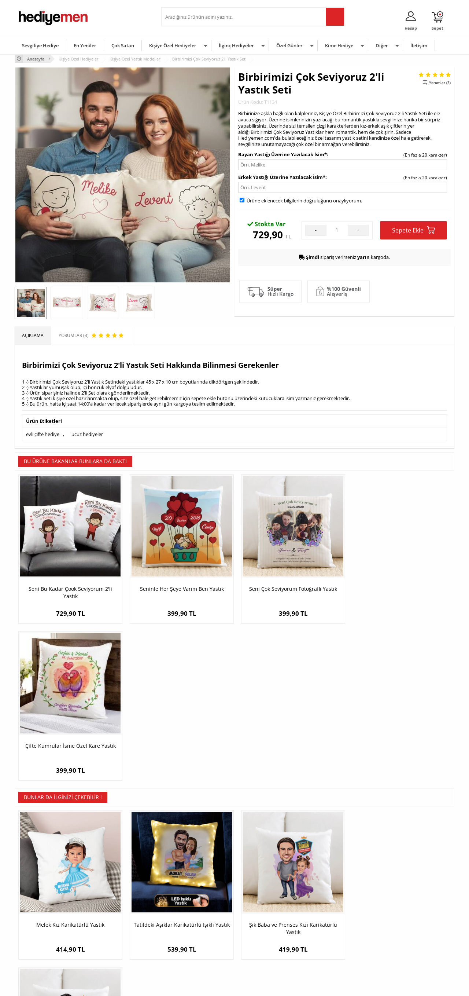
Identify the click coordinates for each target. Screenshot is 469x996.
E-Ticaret (212, 987)
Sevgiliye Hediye (40, 45)
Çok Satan (122, 45)
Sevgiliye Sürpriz (108, 944)
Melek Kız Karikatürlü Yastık (70, 764)
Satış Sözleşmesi (35, 922)
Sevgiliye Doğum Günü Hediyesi (197, 922)
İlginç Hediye (324, 955)
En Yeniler (85, 45)
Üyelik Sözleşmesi (36, 911)
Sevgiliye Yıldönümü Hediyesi (194, 955)
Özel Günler (289, 45)
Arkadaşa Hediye (328, 944)
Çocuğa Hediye (326, 922)
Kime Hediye (339, 45)
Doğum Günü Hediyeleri (262, 911)
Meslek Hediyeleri (110, 955)
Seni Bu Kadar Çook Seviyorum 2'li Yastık (69, 591)
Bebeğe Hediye (327, 933)
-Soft (196, 987)
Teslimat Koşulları (36, 900)
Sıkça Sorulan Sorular (40, 955)
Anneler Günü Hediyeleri (263, 933)
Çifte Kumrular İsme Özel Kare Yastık (399, 587)
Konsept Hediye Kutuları (189, 900)
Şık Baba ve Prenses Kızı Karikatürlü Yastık (289, 768)
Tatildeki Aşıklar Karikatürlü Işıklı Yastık (180, 768)
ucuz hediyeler (87, 434)
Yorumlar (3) (440, 82)
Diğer (382, 45)
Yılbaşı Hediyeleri (255, 922)
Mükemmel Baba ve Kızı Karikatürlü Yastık (399, 768)
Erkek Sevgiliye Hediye (188, 933)
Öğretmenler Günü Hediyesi (266, 944)
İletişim (418, 45)
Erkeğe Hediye (326, 900)
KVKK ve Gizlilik (33, 944)
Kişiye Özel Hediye (110, 900)
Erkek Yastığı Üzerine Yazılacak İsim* (281, 177)
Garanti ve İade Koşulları (43, 933)
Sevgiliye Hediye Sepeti (188, 911)
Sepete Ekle (413, 230)
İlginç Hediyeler (236, 45)
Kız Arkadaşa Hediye (112, 922)
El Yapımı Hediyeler (111, 933)
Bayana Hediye (326, 911)
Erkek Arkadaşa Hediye (115, 911)
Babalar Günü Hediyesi (261, 955)
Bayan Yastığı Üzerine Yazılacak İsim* (282, 154)
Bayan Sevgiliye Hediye (188, 944)
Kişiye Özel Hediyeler (172, 45)
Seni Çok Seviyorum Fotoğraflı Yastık (289, 587)
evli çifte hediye (42, 434)
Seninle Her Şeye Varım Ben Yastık (180, 587)
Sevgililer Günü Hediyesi (263, 900)
